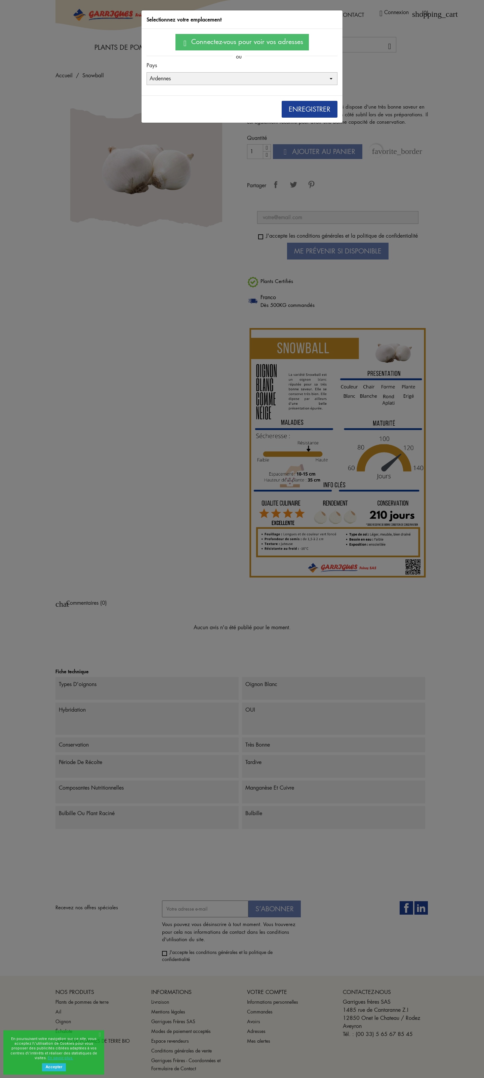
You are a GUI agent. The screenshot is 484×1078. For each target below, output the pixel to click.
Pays (152, 65)
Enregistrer (309, 109)
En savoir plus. (60, 1058)
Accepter (54, 1067)
